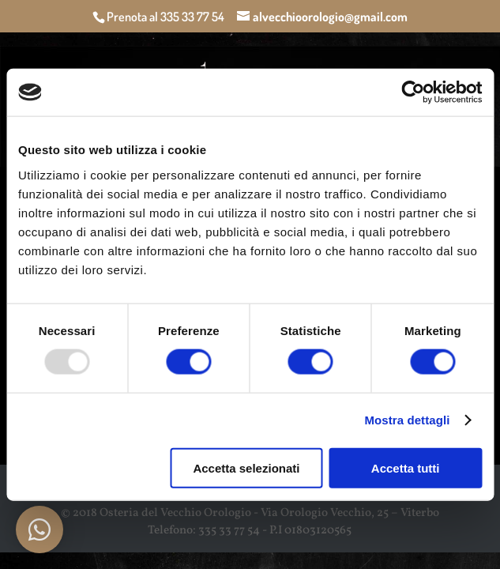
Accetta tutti (405, 467)
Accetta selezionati (246, 467)
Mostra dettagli (406, 420)
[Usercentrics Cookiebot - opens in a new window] (413, 92)
